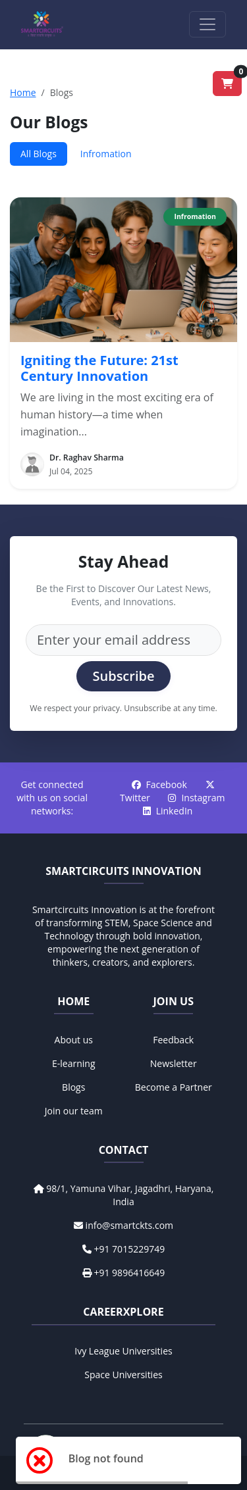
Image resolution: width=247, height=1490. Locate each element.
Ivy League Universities (123, 1351)
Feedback (173, 1039)
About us (74, 1039)
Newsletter (173, 1063)
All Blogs (38, 153)
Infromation (106, 153)
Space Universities (123, 1374)
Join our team (74, 1111)
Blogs (73, 1087)
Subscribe (123, 676)
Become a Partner (173, 1087)
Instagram (196, 797)
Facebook (161, 784)
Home (23, 92)
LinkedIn (168, 811)
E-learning (74, 1063)
